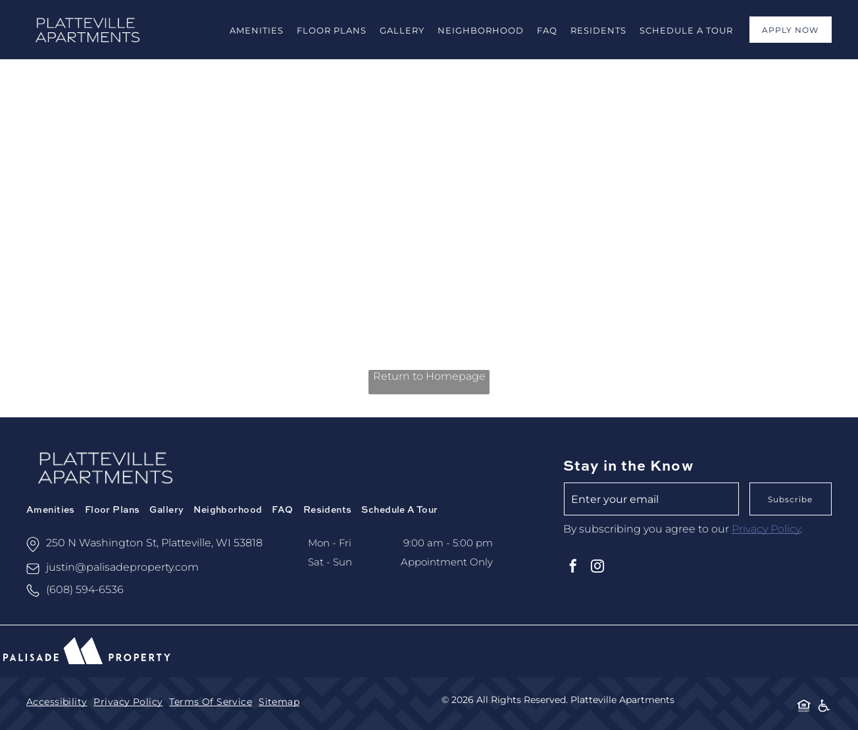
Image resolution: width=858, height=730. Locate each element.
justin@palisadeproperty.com (122, 567)
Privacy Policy (766, 529)
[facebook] (573, 567)
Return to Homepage (429, 376)
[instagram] (597, 567)
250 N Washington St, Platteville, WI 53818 (154, 542)
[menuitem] (256, 30)
